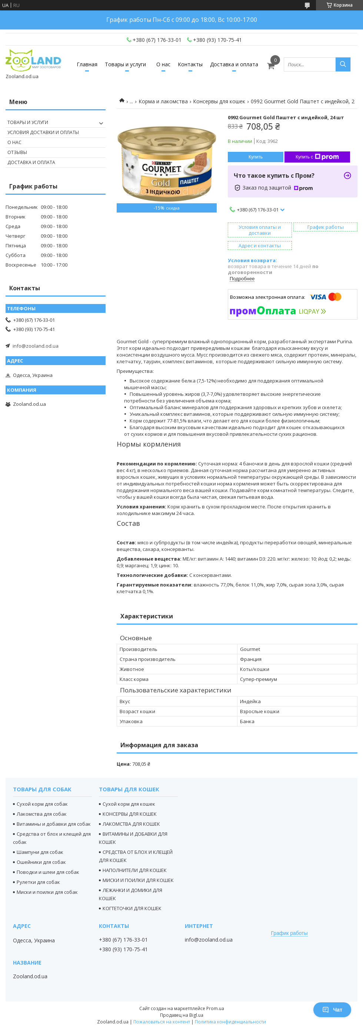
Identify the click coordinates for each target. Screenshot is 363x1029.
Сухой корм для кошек (129, 804)
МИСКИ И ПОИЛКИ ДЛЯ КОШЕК (138, 880)
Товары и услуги (125, 64)
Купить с (317, 157)
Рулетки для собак (38, 882)
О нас (163, 64)
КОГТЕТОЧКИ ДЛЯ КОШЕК (132, 908)
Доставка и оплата (234, 64)
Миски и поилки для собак (47, 892)
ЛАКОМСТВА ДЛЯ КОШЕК (131, 824)
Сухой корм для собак (42, 804)
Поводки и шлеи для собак (48, 872)
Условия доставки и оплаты (43, 132)
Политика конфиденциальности (230, 1022)
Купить (256, 157)
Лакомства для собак (42, 814)
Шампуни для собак (40, 852)
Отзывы (17, 152)
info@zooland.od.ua (36, 346)
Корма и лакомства (163, 101)
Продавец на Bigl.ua (181, 1015)
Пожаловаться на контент (161, 1022)
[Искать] (343, 64)
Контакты (190, 64)
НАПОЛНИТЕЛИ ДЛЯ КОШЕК (135, 870)
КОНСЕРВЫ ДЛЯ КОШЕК (130, 814)
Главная (87, 64)
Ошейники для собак (41, 862)
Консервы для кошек (219, 101)
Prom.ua (215, 1008)
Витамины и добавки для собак (54, 824)
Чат (332, 1009)
